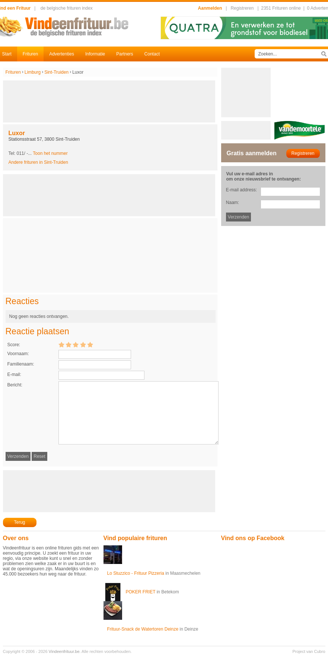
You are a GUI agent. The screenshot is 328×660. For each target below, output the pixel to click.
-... (47, 153)
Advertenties (61, 54)
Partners (124, 54)
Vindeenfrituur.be (64, 651)
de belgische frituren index (67, 8)
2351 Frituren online (281, 8)
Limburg (33, 72)
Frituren (30, 54)
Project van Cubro (308, 651)
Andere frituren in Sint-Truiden (38, 162)
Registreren (242, 8)
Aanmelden (210, 8)
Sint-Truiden (56, 72)
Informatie (95, 54)
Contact (152, 54)
